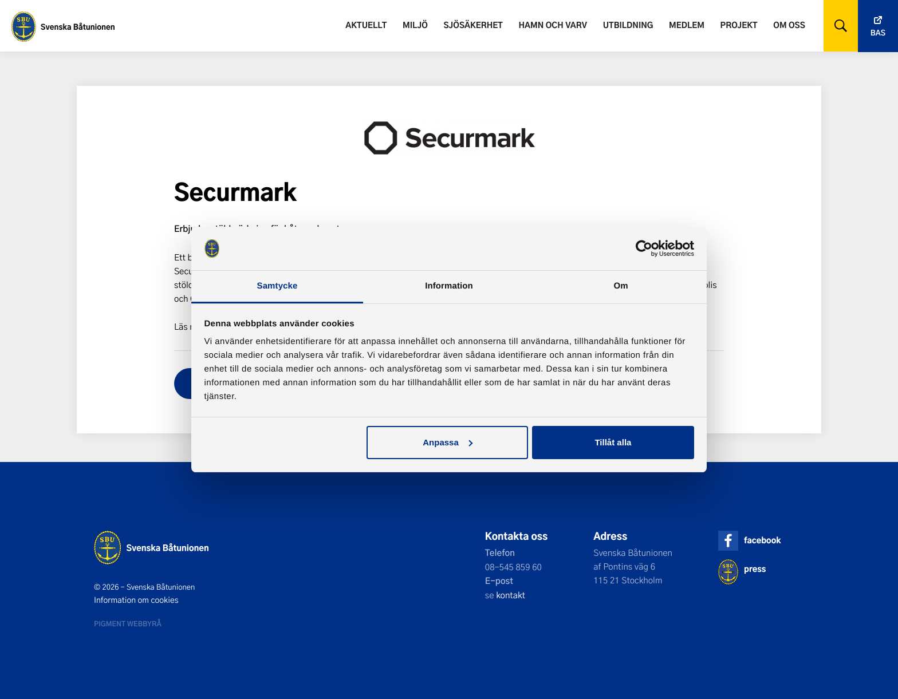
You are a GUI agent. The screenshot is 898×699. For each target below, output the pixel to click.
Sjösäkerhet (472, 24)
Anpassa (447, 442)
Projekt (739, 24)
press (755, 568)
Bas (878, 33)
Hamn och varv (553, 24)
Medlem (686, 24)
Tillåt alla (612, 442)
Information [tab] (449, 286)
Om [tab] (620, 286)
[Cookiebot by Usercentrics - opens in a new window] (644, 248)
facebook (762, 540)
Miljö (415, 24)
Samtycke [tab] (277, 286)
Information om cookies (136, 600)
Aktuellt (366, 24)
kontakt (510, 595)
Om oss (789, 24)
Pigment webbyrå (128, 623)
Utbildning (628, 24)
